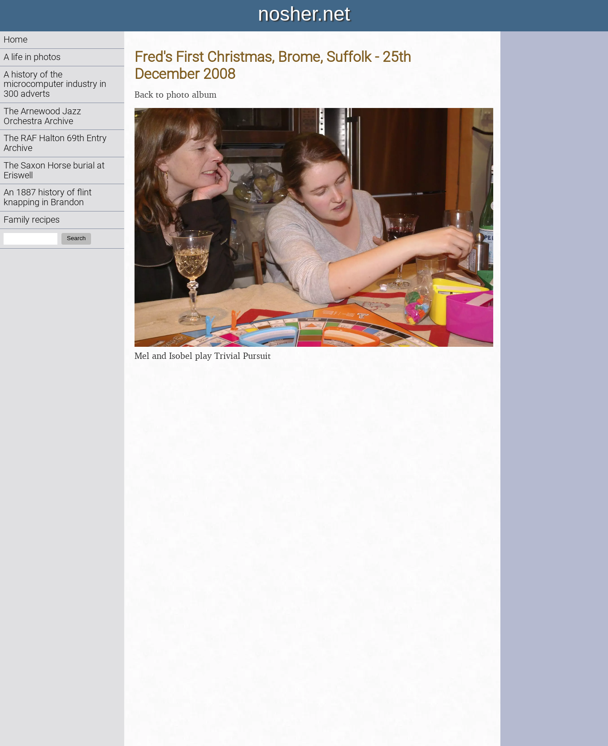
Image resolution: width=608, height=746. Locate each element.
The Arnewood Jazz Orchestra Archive (42, 116)
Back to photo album (176, 94)
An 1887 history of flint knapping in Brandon (47, 197)
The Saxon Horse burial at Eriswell (54, 170)
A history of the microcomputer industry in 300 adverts (55, 84)
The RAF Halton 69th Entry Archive (55, 143)
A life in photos (32, 57)
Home (15, 39)
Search (76, 238)
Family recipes (32, 220)
